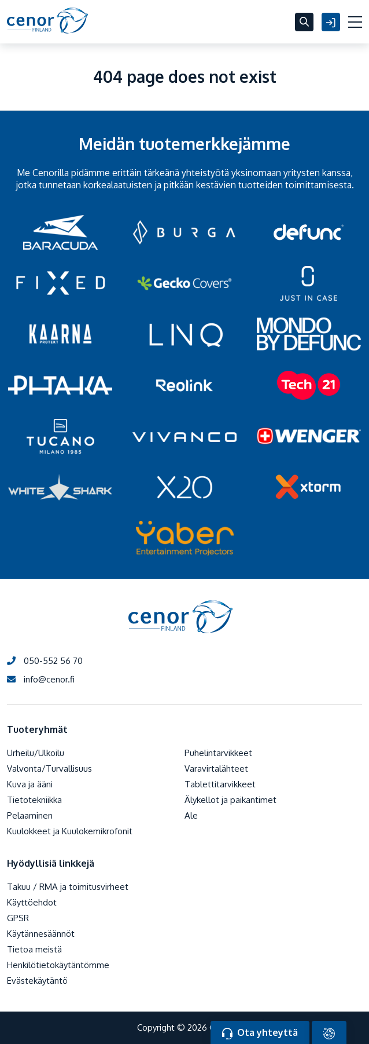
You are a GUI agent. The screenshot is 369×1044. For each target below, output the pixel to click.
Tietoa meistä (34, 949)
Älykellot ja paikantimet (230, 799)
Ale (191, 815)
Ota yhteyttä (260, 1033)
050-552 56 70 (45, 660)
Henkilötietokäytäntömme (58, 964)
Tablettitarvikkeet (220, 784)
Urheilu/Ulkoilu (35, 752)
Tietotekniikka (34, 799)
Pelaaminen (30, 815)
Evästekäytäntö (37, 980)
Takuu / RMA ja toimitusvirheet (67, 886)
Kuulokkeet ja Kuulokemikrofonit (69, 831)
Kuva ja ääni (30, 784)
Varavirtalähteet (216, 768)
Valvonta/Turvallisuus (49, 768)
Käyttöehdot (32, 902)
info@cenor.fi (41, 679)
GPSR (18, 917)
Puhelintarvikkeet (218, 752)
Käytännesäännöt (41, 933)
